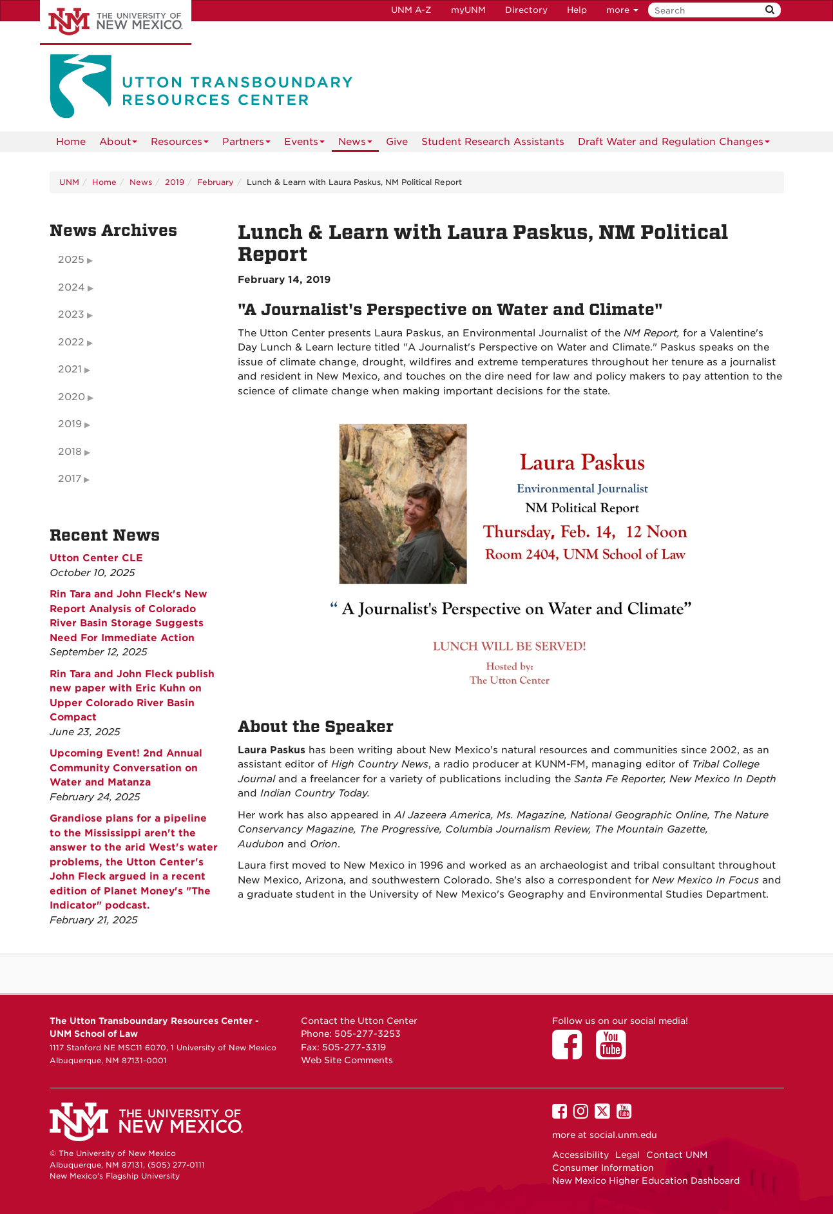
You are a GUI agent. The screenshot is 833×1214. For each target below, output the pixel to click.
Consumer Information (603, 1167)
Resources (180, 144)
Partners (246, 144)
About (118, 144)
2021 (70, 369)
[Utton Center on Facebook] (571, 1053)
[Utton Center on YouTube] (615, 1053)
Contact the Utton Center (359, 1021)
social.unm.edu (623, 1135)
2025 (71, 259)
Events (304, 144)
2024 (71, 287)
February (215, 182)
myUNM (468, 10)
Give (397, 142)
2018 (70, 452)
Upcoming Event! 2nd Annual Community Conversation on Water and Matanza (126, 767)
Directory (526, 10)
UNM (69, 182)
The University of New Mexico (115, 22)
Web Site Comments (347, 1060)
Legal (627, 1155)
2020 (71, 397)
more (622, 10)
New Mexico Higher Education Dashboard (646, 1180)
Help (577, 10)
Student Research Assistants (492, 142)
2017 (69, 479)
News (355, 144)
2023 (71, 314)
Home (71, 142)
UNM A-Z (411, 10)
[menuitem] (71, 141)
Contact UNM (676, 1155)
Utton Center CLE (96, 558)
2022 (71, 342)
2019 (174, 182)
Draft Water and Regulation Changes (674, 144)
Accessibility (580, 1155)
